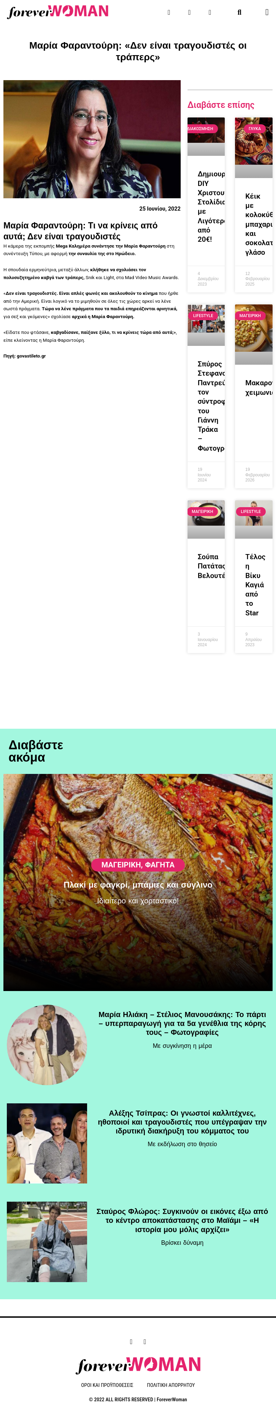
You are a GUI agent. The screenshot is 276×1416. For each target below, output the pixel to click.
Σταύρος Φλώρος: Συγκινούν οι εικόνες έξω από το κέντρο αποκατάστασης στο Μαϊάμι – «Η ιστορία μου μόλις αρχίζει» (182, 1221)
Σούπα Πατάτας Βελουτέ (212, 566)
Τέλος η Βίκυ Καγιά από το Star (255, 585)
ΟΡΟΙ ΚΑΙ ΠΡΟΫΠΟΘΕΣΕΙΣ (107, 1385)
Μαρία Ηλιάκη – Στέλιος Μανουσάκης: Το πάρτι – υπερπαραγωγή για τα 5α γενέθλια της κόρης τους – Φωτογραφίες (182, 1024)
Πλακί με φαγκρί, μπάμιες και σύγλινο (138, 856)
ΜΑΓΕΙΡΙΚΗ (121, 835)
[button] (239, 12)
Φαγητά (160, 835)
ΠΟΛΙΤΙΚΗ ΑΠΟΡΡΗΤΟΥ (171, 1385)
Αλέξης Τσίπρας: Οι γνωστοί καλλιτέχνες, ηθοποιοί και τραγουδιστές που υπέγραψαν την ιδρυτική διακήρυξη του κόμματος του (182, 1123)
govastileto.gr (31, 356)
